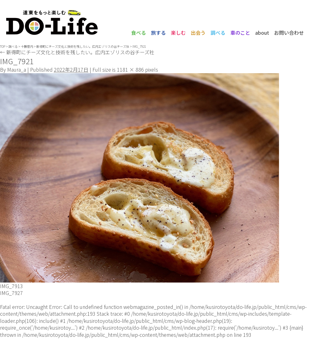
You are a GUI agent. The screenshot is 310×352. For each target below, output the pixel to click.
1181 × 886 (130, 69)
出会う (198, 32)
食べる (138, 32)
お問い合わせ (289, 32)
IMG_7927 (11, 292)
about (262, 32)
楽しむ (178, 32)
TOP (2, 46)
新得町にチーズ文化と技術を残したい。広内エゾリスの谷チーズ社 (77, 52)
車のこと (240, 32)
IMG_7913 (11, 286)
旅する (158, 32)
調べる (217, 32)
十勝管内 (27, 46)
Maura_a (16, 69)
